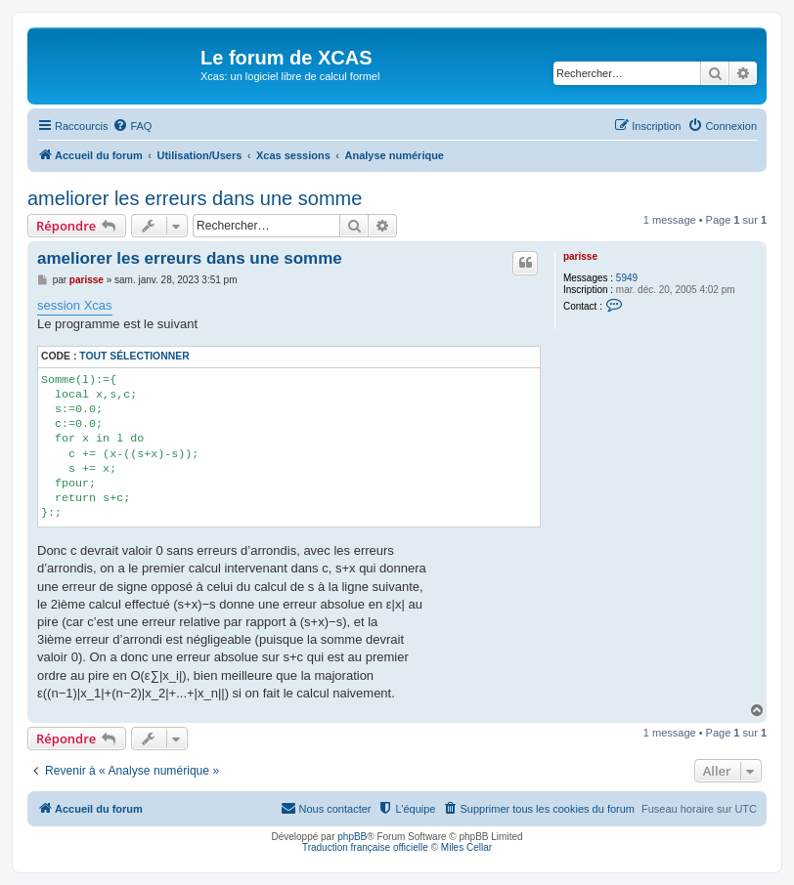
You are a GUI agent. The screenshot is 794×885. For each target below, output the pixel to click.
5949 (627, 278)
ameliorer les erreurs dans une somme (194, 198)
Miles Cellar (466, 847)
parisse (580, 256)
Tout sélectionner (134, 356)
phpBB (352, 836)
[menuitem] (132, 126)
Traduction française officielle (365, 847)
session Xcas (74, 305)
